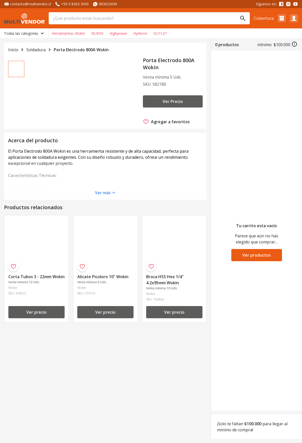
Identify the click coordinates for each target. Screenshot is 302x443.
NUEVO (97, 33)
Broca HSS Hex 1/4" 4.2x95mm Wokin (165, 300)
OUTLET (160, 33)
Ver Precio (173, 101)
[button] (282, 18)
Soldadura (36, 49)
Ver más (103, 213)
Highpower (118, 33)
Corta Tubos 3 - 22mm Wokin (36, 297)
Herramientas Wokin (68, 33)
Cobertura (264, 18)
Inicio (13, 49)
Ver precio (36, 332)
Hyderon (140, 33)
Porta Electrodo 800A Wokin (81, 49)
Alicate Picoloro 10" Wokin (102, 297)
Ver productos (256, 255)
